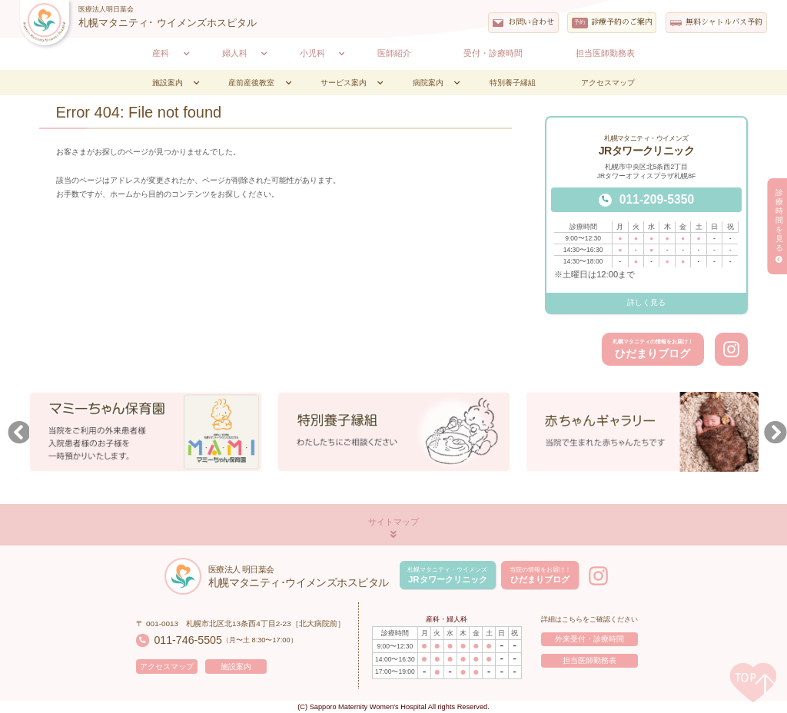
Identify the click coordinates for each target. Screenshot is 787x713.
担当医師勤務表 (589, 660)
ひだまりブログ (653, 349)
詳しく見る (646, 302)
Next (771, 434)
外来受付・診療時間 (589, 639)
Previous (15, 434)
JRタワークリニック (447, 574)
